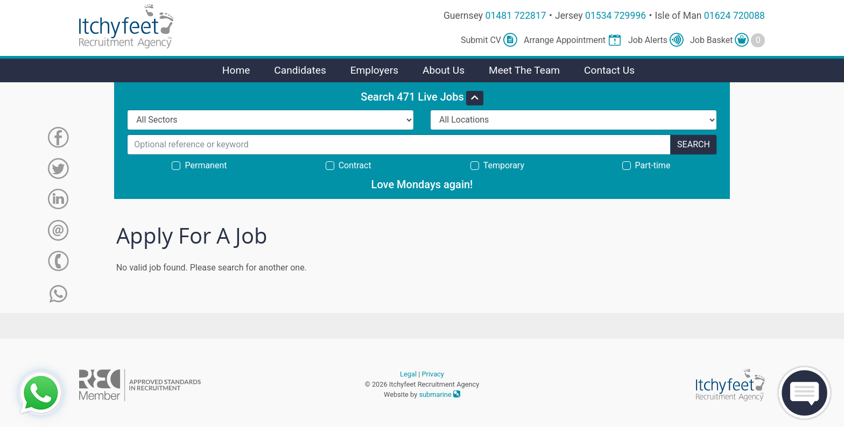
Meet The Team (524, 70)
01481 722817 (516, 15)
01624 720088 (734, 15)
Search (693, 144)
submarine (439, 394)
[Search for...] (399, 144)
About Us (444, 70)
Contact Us (609, 70)
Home (236, 70)
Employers (374, 70)
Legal (408, 374)
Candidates (300, 70)
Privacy (433, 374)
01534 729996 (615, 15)
